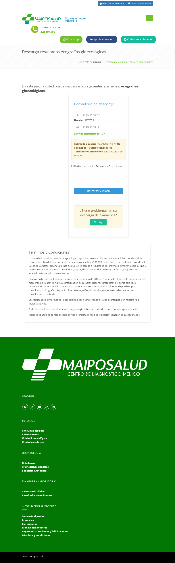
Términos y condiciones (36, 535)
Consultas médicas (33, 430)
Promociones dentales (35, 466)
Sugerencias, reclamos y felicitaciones (45, 531)
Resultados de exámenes (37, 495)
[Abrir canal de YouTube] (39, 407)
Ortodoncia (28, 463)
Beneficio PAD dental (34, 470)
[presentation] (99, 177)
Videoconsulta (30, 434)
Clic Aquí (98, 222)
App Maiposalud (102, 39)
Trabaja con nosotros (34, 527)
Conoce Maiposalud (33, 516)
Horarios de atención (112, 3)
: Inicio (97, 62)
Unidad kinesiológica (34, 438)
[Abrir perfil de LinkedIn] (53, 407)
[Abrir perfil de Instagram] (32, 407)
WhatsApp (71, 39)
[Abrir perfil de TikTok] (46, 407)
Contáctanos (29, 524)
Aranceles (28, 520)
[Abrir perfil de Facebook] (25, 407)
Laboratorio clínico (33, 491)
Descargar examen (98, 191)
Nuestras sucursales (139, 3)
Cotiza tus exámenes (138, 39)
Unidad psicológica (33, 442)
